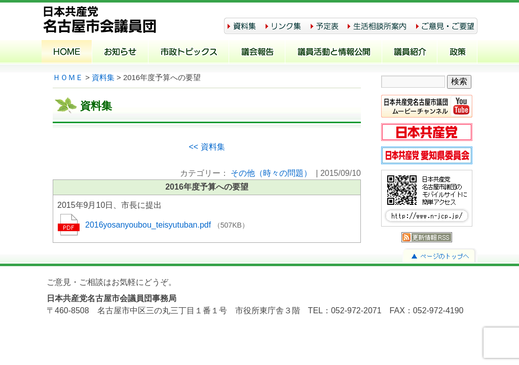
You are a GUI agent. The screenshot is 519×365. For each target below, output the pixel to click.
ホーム (67, 52)
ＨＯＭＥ (68, 78)
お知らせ (120, 52)
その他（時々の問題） (271, 173)
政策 (457, 52)
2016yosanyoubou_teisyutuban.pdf (149, 225)
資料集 (103, 78)
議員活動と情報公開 (333, 52)
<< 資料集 (207, 146)
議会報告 (257, 52)
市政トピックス (189, 52)
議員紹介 (409, 52)
